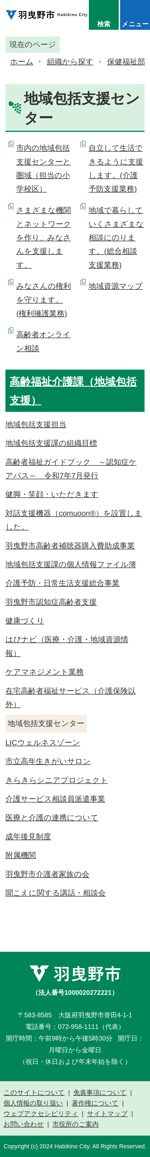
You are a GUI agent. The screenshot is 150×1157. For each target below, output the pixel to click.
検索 (103, 24)
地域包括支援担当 (35, 424)
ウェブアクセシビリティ (41, 1113)
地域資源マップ (116, 286)
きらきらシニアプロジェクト (56, 780)
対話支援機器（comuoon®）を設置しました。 (73, 520)
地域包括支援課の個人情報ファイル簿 (70, 564)
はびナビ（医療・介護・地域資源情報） (66, 646)
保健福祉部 (126, 61)
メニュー (135, 24)
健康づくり (24, 621)
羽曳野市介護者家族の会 (47, 874)
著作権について (95, 1103)
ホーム (21, 61)
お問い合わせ (24, 1124)
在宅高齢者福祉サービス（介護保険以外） (70, 698)
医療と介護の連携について (51, 817)
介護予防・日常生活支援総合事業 (62, 583)
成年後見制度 (28, 836)
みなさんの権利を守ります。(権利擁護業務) (43, 300)
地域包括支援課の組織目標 (51, 443)
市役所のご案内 (75, 1124)
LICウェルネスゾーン (42, 742)
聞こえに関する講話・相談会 (55, 893)
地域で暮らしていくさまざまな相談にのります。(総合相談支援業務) (116, 237)
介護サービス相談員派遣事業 (55, 799)
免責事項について (100, 1092)
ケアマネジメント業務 (44, 672)
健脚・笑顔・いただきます (51, 494)
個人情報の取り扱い (33, 1103)
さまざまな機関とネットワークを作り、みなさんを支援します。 (43, 237)
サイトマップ (107, 1113)
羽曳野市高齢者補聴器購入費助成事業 (70, 546)
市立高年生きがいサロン (48, 761)
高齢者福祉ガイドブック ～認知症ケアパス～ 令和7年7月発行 (71, 469)
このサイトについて (34, 1092)
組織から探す (70, 61)
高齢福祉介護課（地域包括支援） (73, 391)
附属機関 (20, 855)
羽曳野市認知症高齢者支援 (51, 602)
